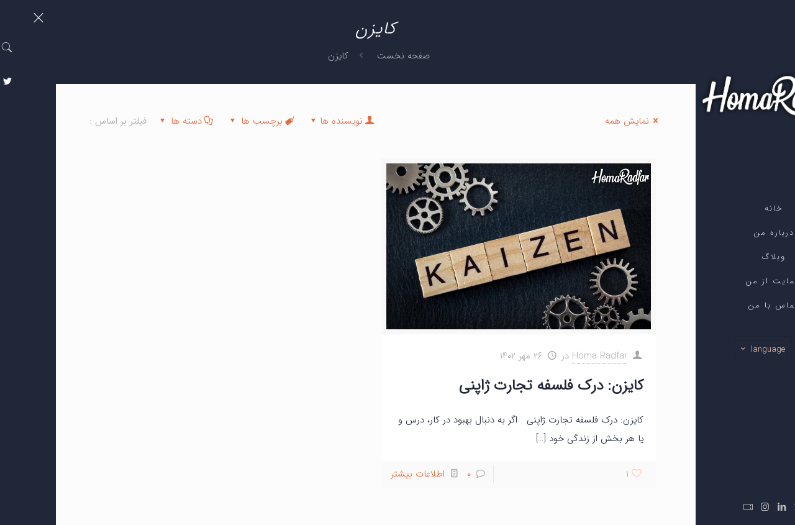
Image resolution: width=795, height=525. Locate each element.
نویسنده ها (285, 121)
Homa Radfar (543, 356)
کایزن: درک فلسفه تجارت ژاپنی (495, 386)
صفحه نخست (347, 55)
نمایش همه (577, 121)
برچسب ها (205, 121)
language (706, 349)
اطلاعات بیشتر (362, 474)
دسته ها (129, 121)
